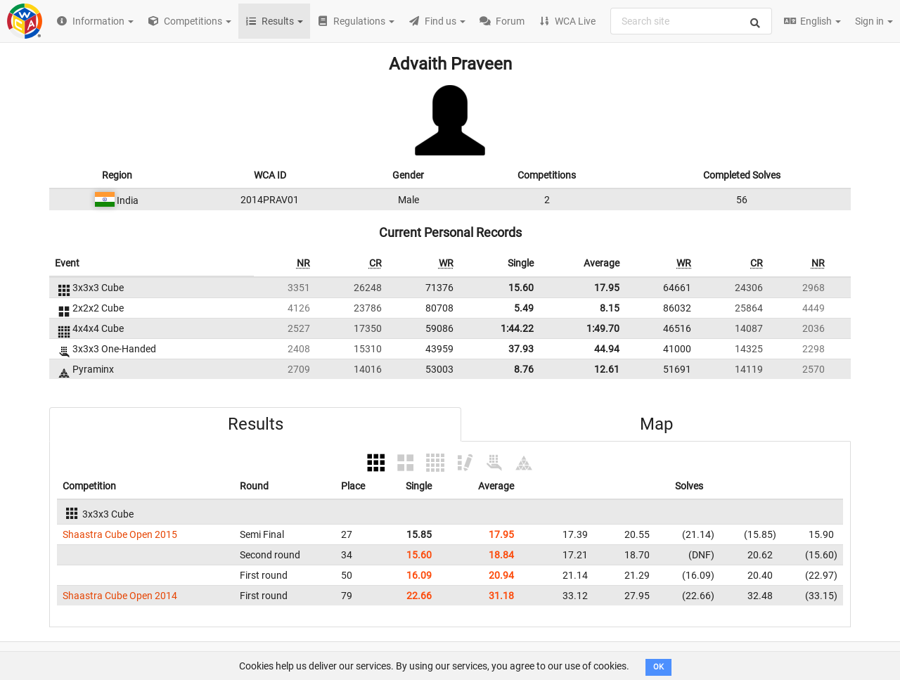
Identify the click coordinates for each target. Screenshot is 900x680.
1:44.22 (517, 328)
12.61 (606, 369)
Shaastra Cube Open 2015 (120, 534)
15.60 (521, 287)
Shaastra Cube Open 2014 (120, 595)
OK (658, 667)
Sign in (874, 21)
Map (656, 424)
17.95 (606, 287)
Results (255, 424)
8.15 (609, 308)
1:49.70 (602, 328)
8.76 (524, 369)
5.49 (524, 308)
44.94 (606, 348)
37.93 (521, 348)
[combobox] (691, 21)
